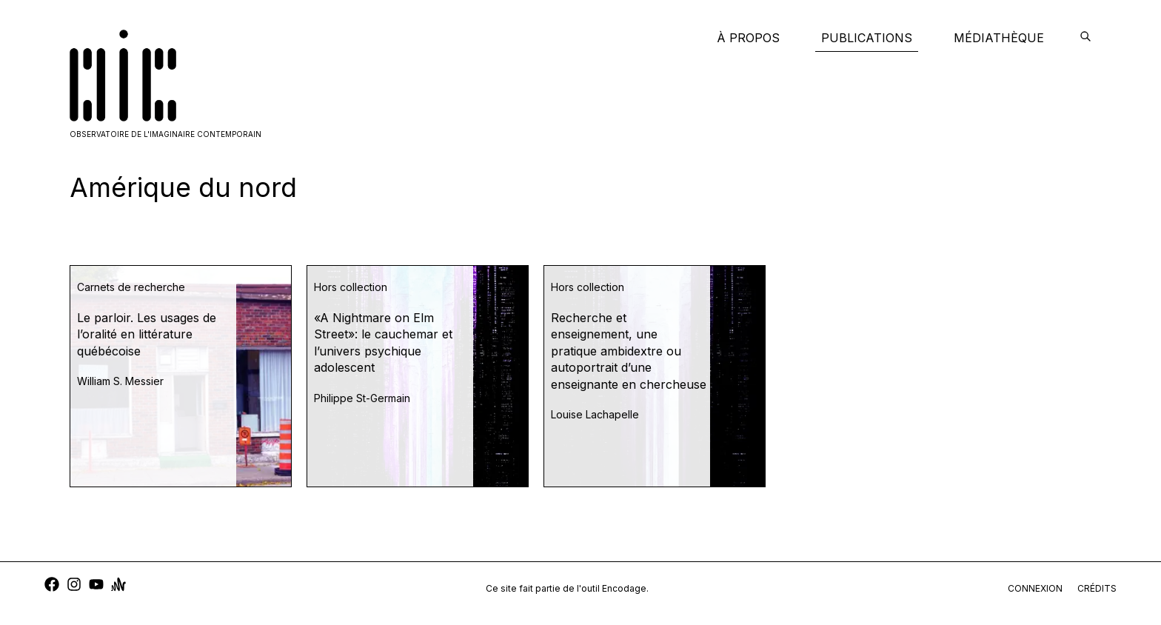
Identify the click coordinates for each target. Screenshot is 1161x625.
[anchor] (118, 586)
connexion (1035, 588)
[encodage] (1085, 38)
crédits (1097, 588)
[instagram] (74, 586)
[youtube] (96, 586)
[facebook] (51, 586)
